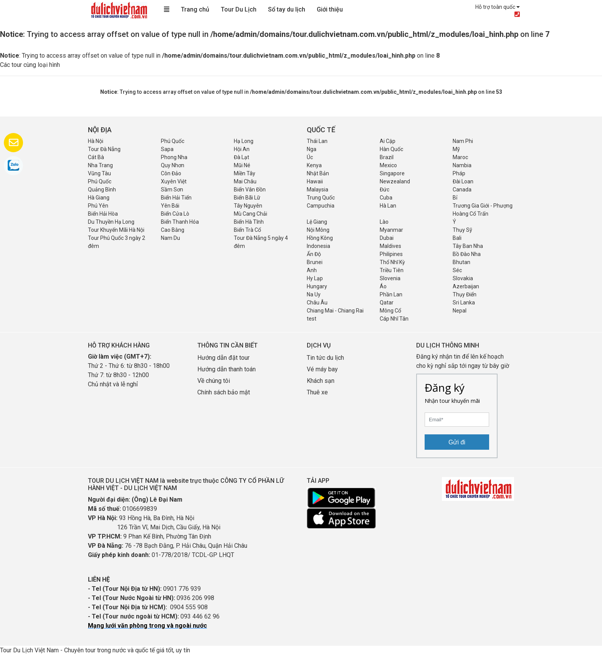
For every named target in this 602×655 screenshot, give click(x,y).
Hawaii (315, 181)
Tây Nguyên (248, 206)
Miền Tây (244, 173)
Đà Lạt (241, 157)
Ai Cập (387, 141)
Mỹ (456, 149)
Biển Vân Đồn (250, 189)
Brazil (387, 157)
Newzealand (395, 181)
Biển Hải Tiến (176, 198)
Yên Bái (170, 206)
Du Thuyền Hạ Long (111, 222)
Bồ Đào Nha (467, 254)
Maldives (390, 246)
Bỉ (455, 198)
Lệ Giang (317, 222)
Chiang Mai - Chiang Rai (335, 311)
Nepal (459, 311)
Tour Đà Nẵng (104, 149)
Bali (457, 238)
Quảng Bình (102, 189)
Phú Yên (98, 206)
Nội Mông (318, 230)
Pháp (459, 173)
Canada (462, 189)
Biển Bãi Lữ (247, 198)
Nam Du (170, 238)
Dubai (387, 238)
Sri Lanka (464, 302)
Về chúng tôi (213, 380)
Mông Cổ (390, 311)
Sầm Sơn (172, 189)
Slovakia (463, 278)
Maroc (460, 157)
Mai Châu (245, 181)
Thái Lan (317, 141)
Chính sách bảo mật (224, 392)
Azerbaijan (466, 286)
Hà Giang (98, 198)
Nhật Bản (318, 173)
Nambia (462, 165)
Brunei (314, 262)
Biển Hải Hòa (103, 214)
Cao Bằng (172, 230)
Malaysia (317, 189)
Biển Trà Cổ (247, 230)
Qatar (387, 302)
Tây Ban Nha (468, 246)
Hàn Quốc (391, 149)
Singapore (392, 173)
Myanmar (391, 230)
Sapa (167, 149)
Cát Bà (96, 157)
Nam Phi (463, 141)
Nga (311, 149)
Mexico (388, 165)
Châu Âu (317, 302)
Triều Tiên (392, 270)
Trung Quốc (321, 198)
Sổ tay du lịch (286, 9)
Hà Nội (95, 141)
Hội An (242, 149)
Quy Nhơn (172, 165)
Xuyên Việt (174, 181)
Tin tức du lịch (325, 357)
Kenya (314, 165)
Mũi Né (242, 165)
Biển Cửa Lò (175, 214)
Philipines (391, 254)
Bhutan (461, 262)
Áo (383, 286)
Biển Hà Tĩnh (249, 222)
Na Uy (314, 294)
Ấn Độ (314, 254)
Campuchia (320, 206)
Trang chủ (195, 9)
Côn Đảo (171, 173)
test (311, 319)
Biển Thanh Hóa (180, 222)
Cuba (386, 198)
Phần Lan (391, 294)
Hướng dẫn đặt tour (223, 357)
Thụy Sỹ (462, 230)
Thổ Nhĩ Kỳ (392, 262)
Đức (384, 189)
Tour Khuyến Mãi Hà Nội (116, 230)
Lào (384, 222)
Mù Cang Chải (250, 214)
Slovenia (390, 278)
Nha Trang (100, 165)
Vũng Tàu (99, 173)
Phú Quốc (172, 141)
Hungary (317, 286)
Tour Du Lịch (238, 9)
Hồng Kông (320, 238)
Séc (457, 270)
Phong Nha (174, 157)
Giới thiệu (330, 9)
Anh (312, 270)
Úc (310, 157)
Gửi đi (456, 442)
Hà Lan (388, 206)
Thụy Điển (464, 294)
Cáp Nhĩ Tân (394, 319)
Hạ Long (243, 141)
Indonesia (318, 246)
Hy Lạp (315, 278)
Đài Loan (463, 181)
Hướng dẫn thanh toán (226, 369)
